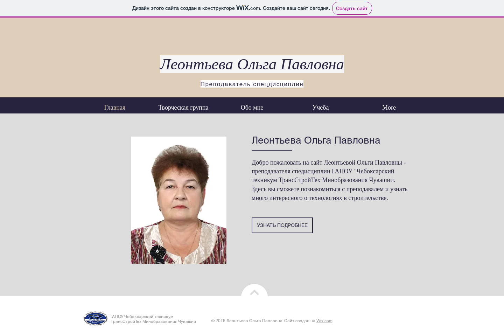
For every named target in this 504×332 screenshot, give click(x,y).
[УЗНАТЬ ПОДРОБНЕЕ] (282, 225)
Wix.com (324, 320)
